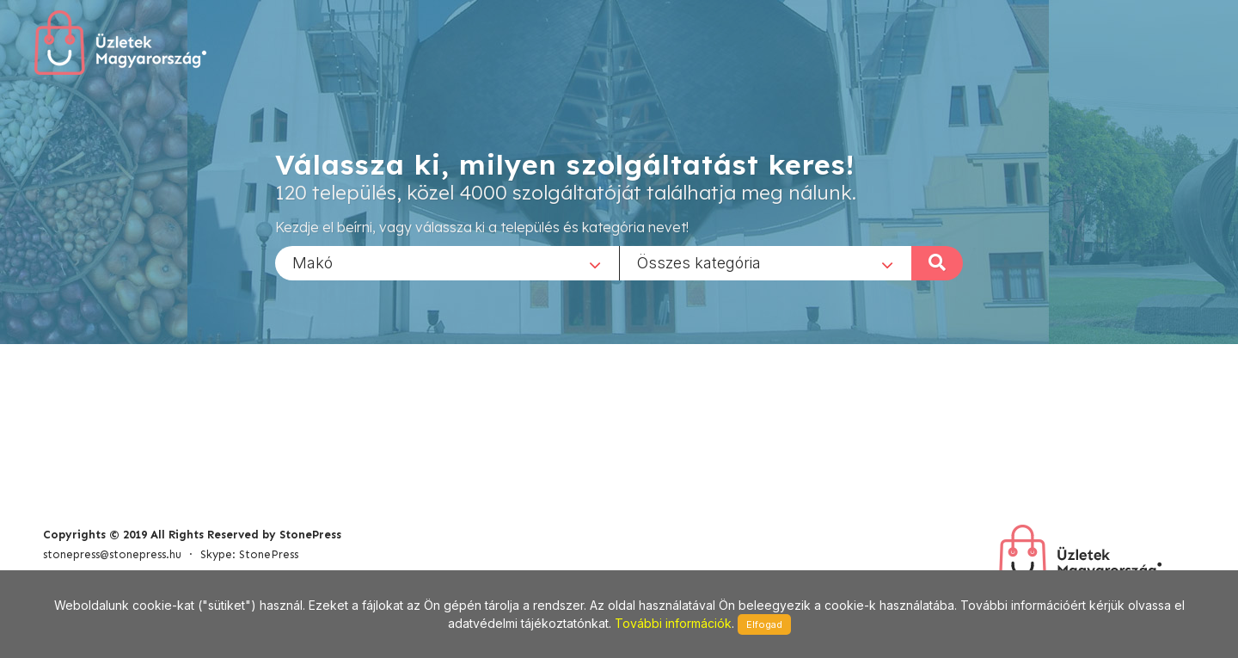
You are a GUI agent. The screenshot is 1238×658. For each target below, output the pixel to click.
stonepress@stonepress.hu (112, 554)
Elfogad (764, 624)
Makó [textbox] (312, 262)
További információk (673, 623)
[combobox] (447, 262)
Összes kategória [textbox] (699, 262)
